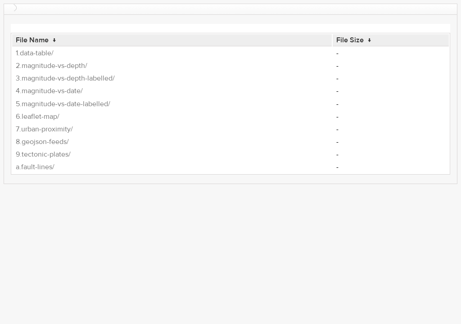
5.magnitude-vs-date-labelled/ (63, 103)
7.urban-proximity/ (44, 129)
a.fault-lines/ (35, 166)
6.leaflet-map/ (37, 116)
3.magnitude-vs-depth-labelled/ (65, 78)
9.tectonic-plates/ (43, 154)
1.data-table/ (35, 53)
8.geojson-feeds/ (42, 141)
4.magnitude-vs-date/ (49, 90)
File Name (32, 40)
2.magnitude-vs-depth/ (51, 65)
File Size (350, 40)
